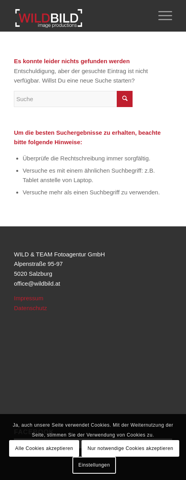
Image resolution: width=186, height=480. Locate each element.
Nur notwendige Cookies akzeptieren (130, 448)
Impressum (28, 298)
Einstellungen (94, 465)
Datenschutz (30, 308)
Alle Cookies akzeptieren (44, 448)
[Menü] (161, 16)
